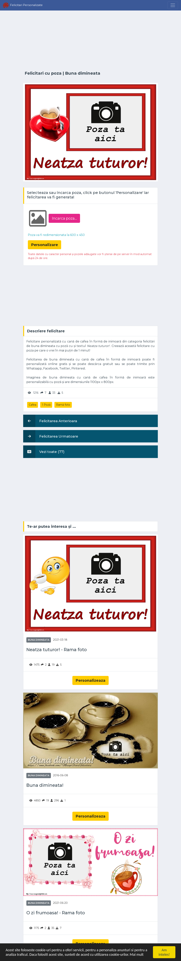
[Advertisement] (90, 40)
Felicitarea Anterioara (50, 421)
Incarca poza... (64, 218)
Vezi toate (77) (44, 451)
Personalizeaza (90, 680)
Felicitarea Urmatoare (50, 436)
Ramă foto (63, 404)
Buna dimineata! (44, 785)
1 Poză (46, 404)
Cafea (32, 404)
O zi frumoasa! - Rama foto (55, 912)
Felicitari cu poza (43, 73)
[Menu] (173, 5)
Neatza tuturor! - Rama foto (56, 649)
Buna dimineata (82, 73)
